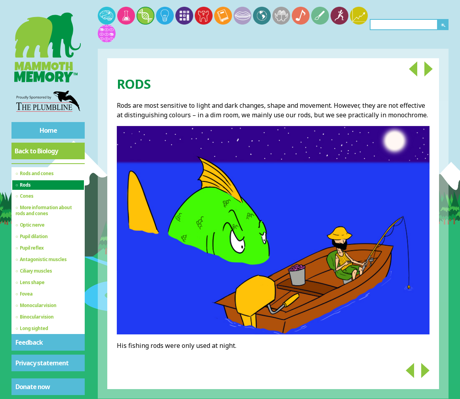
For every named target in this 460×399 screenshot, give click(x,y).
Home (48, 130)
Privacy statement (41, 363)
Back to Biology (36, 151)
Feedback (29, 342)
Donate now (32, 386)
